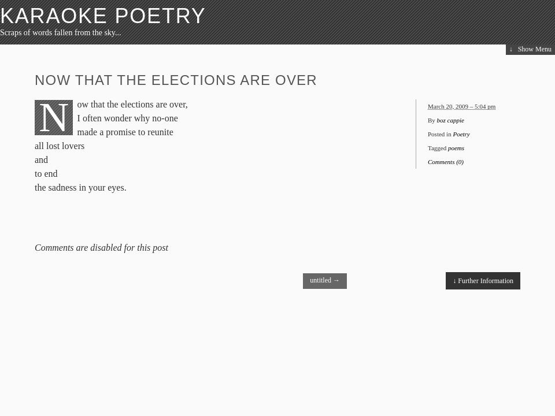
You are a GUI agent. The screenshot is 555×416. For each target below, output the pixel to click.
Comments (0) (446, 161)
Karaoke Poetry (103, 16)
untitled (325, 280)
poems (456, 147)
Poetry (461, 134)
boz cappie (450, 120)
